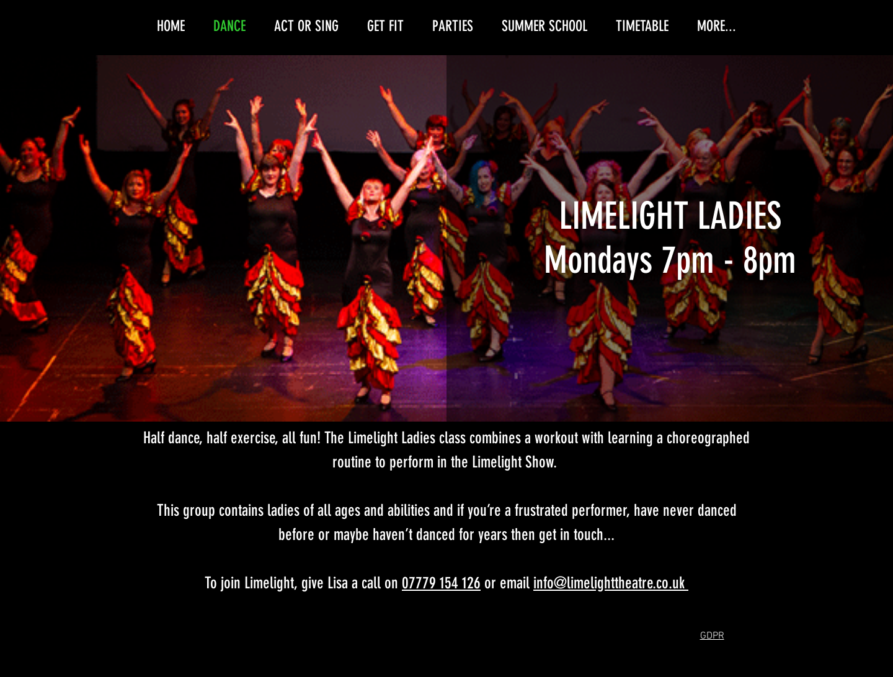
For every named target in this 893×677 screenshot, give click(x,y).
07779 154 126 (441, 583)
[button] (712, 635)
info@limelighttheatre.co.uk (609, 583)
